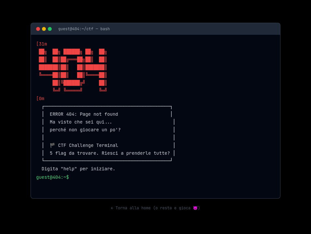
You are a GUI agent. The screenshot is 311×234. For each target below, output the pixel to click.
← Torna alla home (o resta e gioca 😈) (155, 208)
